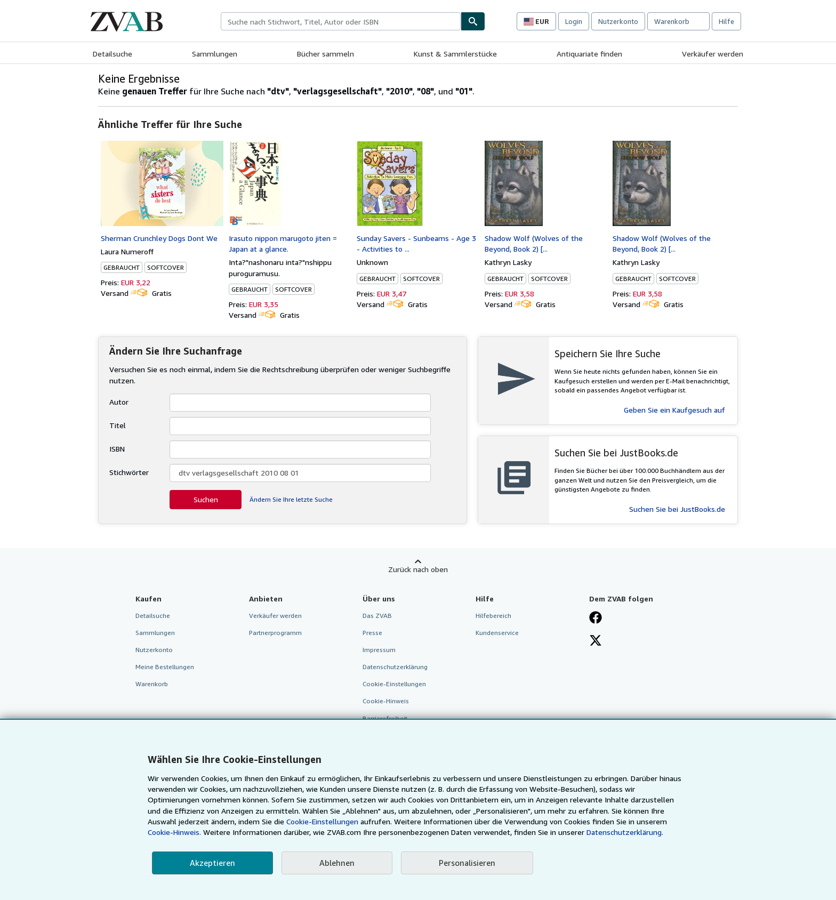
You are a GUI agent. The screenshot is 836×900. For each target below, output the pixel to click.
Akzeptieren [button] (212, 862)
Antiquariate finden (589, 53)
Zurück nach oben (418, 569)
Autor (118, 401)
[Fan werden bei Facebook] (595, 618)
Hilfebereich (493, 616)
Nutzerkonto (618, 21)
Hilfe (726, 21)
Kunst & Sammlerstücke (455, 53)
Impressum (379, 650)
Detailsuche (112, 53)
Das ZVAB (377, 616)
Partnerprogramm (275, 633)
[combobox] (341, 21)
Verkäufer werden (712, 53)
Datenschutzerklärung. (624, 832)
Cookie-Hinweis (386, 701)
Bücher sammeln (325, 53)
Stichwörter (129, 472)
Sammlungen (214, 53)
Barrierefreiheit (385, 718)
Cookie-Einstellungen (322, 821)
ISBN (117, 448)
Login (573, 21)
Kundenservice (497, 633)
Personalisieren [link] (467, 862)
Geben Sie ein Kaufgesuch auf (674, 409)
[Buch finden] (473, 21)
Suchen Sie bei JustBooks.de (677, 508)
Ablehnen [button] (337, 862)
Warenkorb (151, 684)
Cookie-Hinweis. (174, 832)
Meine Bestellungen (164, 667)
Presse (372, 633)
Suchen (206, 499)
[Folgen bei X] (595, 641)
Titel (117, 425)
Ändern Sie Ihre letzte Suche (291, 499)
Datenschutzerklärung (395, 667)
